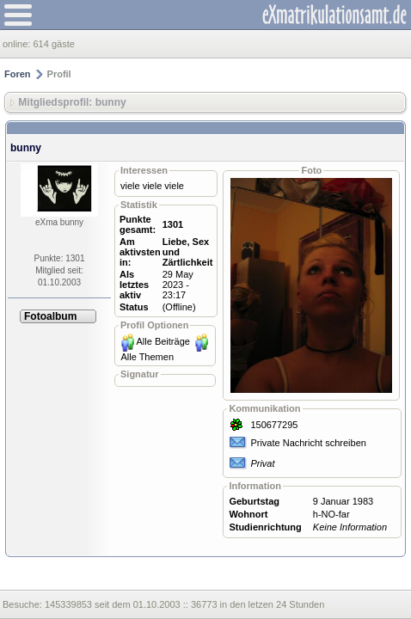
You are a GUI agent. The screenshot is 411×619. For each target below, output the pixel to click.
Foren (17, 74)
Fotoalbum (50, 316)
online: (18, 44)
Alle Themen (147, 357)
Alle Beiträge (163, 341)
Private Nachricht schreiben (308, 443)
